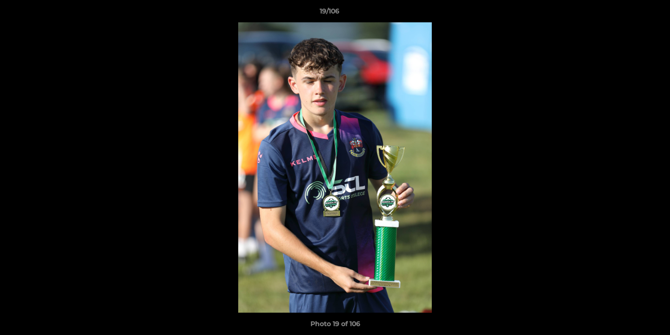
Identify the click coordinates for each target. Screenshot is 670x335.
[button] (630, 13)
